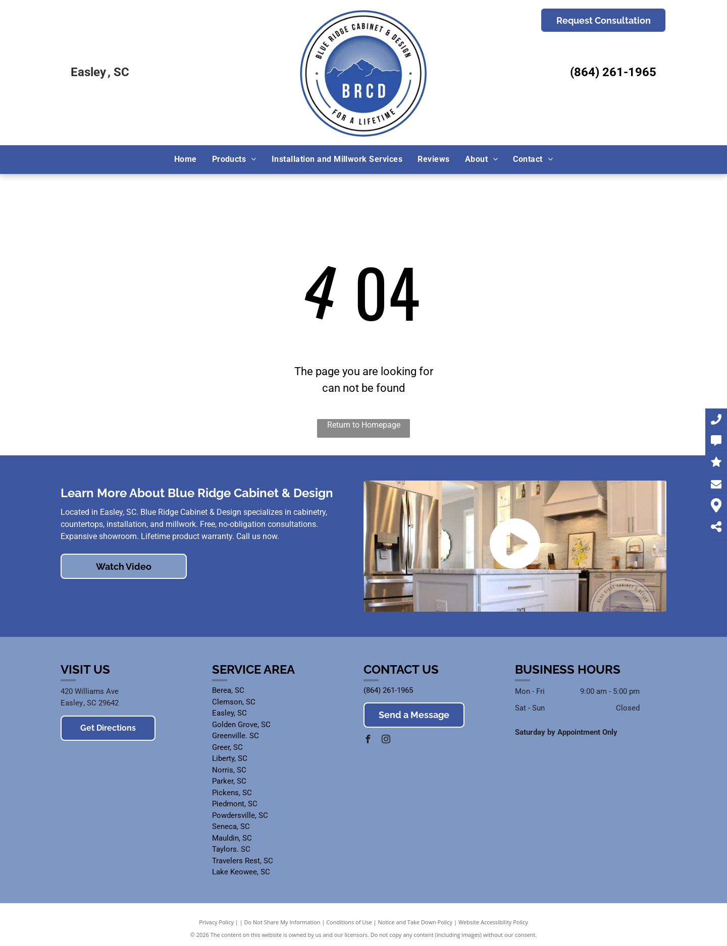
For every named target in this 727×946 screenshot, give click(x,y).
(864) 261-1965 (613, 72)
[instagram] (385, 740)
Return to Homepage (363, 425)
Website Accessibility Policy (493, 922)
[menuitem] (185, 159)
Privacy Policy (216, 922)
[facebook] (367, 740)
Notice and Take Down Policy (415, 922)
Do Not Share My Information (282, 922)
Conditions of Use (349, 922)
